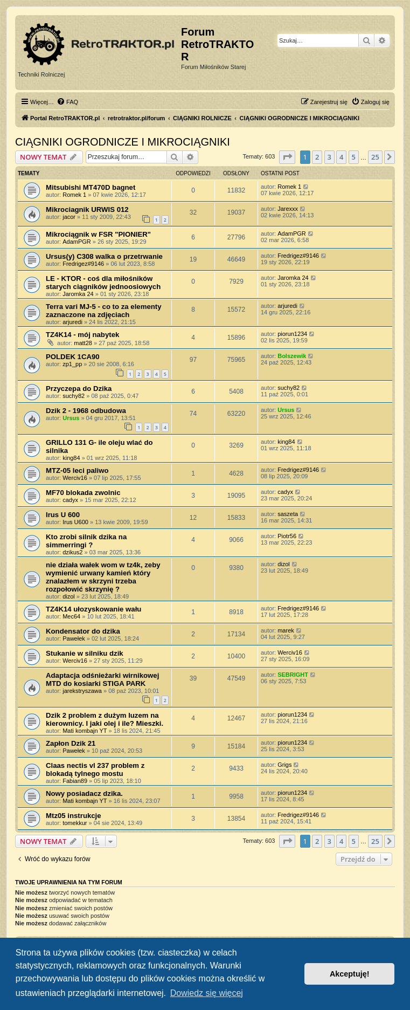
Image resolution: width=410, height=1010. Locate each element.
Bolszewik (291, 356)
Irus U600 (75, 522)
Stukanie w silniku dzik (84, 653)
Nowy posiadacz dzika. (84, 793)
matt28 (83, 343)
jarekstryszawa (82, 691)
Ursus (70, 418)
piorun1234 (292, 334)
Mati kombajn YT (84, 730)
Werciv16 (74, 478)
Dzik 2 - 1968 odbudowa (86, 411)
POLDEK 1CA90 (73, 357)
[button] (287, 156)
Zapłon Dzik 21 (70, 743)
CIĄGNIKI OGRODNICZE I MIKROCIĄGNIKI (122, 142)
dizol (68, 596)
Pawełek (73, 638)
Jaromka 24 (77, 294)
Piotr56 (286, 536)
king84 (71, 458)
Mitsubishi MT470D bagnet (90, 187)
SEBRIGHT (292, 674)
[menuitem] (67, 101)
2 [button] (317, 157)
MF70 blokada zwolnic (83, 493)
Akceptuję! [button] (350, 974)
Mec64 (71, 616)
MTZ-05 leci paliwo (77, 470)
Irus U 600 (63, 515)
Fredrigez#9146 (83, 263)
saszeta (287, 514)
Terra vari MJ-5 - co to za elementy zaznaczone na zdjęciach (104, 311)
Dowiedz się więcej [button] (206, 993)
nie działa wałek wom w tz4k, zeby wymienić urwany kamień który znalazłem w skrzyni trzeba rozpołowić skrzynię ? (103, 577)
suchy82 (73, 396)
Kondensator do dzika (83, 631)
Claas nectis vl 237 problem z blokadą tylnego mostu (95, 769)
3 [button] (329, 157)
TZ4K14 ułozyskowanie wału (93, 609)
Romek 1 (74, 194)
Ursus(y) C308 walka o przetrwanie (104, 256)
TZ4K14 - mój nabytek (82, 335)
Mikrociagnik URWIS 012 (87, 209)
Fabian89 (74, 781)
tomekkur (74, 823)
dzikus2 (72, 552)
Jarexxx (287, 208)
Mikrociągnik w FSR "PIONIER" (98, 234)
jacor (68, 217)
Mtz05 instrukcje (73, 816)
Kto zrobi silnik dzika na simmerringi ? (86, 541)
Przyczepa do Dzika (79, 388)
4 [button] (341, 157)
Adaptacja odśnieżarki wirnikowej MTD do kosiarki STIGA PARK (102, 679)
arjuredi (72, 322)
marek (285, 630)
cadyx (70, 500)
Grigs (284, 764)
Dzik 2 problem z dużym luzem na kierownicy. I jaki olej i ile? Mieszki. (104, 719)
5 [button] (354, 157)
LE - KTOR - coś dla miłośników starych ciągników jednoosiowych (103, 282)
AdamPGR (76, 241)
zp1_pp (72, 364)
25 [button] (375, 157)
